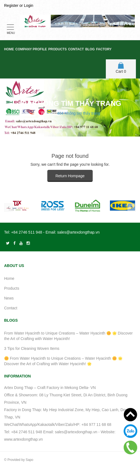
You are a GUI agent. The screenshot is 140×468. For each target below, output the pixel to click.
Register (11, 5)
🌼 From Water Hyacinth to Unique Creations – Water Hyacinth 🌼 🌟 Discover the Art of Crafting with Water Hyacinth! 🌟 (63, 361)
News (9, 298)
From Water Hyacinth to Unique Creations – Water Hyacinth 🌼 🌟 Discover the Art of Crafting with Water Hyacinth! (68, 336)
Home (9, 49)
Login (28, 5)
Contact (76, 49)
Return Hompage (70, 176)
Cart (121, 68)
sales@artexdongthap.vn (78, 232)
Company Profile (31, 49)
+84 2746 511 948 (26, 232)
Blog (90, 49)
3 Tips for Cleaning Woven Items (31, 348)
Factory (104, 49)
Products (57, 49)
